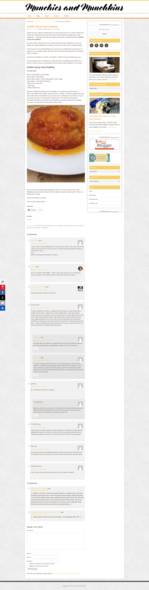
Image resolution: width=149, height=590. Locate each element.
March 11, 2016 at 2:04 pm (39, 386)
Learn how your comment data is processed (66, 573)
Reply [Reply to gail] (33, 393)
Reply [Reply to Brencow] (33, 328)
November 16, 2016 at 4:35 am (42, 360)
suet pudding (44, 227)
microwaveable (36, 227)
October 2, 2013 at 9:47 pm (39, 270)
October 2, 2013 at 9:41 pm (39, 243)
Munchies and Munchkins (74, 8)
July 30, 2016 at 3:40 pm (38, 427)
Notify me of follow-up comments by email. (42, 563)
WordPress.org (93, 203)
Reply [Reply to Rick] (33, 457)
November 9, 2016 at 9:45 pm (40, 449)
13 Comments (55, 29)
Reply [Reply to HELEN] (33, 278)
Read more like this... (96, 131)
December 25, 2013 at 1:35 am (40, 308)
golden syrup (72, 225)
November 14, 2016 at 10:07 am (43, 340)
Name (29, 553)
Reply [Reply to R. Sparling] (36, 415)
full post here (112, 127)
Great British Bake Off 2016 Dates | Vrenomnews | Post (46, 512)
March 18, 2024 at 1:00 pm (39, 469)
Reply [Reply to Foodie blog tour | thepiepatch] (33, 507)
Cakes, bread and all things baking (43, 225)
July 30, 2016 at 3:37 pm (40, 405)
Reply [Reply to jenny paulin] (33, 258)
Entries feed (92, 195)
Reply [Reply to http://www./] (36, 348)
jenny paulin (34, 240)
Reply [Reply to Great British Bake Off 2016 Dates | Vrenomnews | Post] (33, 520)
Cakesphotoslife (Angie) (38, 287)
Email (29, 557)
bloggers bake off (63, 225)
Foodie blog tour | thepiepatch (39, 488)
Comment (30, 530)
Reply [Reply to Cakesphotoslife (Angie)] (33, 296)
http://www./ (36, 337)
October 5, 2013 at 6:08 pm (39, 290)
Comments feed (93, 199)
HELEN (33, 266)
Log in (91, 191)
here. (47, 201)
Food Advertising (104, 24)
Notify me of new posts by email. (39, 566)
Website (29, 561)
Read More (113, 79)
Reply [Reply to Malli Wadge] (33, 475)
